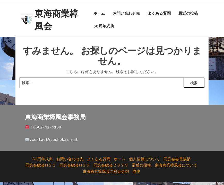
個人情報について (144, 158)
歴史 (136, 171)
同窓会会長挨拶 (177, 158)
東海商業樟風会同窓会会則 (106, 171)
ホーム (99, 13)
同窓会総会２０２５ (110, 165)
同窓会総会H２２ (40, 165)
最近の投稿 (188, 13)
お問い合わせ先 (126, 13)
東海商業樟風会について (176, 165)
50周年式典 (103, 26)
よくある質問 (159, 13)
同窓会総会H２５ (74, 165)
